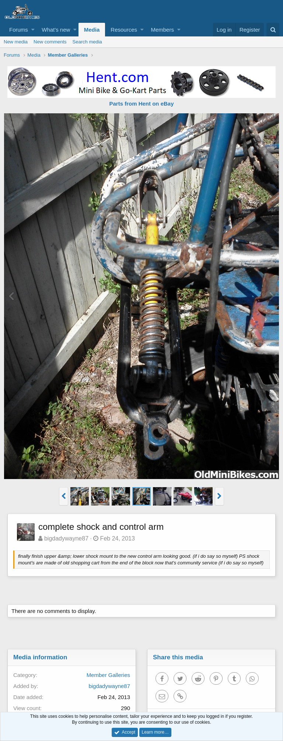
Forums (18, 29)
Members (162, 29)
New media (16, 42)
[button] (32, 29)
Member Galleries (108, 675)
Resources (124, 29)
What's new (56, 29)
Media (92, 29)
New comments (50, 42)
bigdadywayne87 (66, 538)
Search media (87, 42)
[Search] (272, 29)
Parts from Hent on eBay (141, 103)
